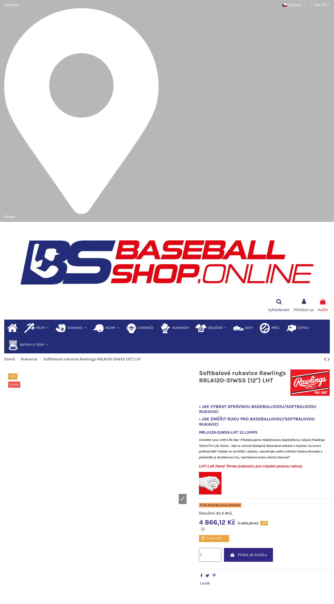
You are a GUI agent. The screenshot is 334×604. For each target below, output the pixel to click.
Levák (205, 583)
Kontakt (11, 5)
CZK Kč (322, 5)
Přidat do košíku (248, 554)
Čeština (295, 5)
